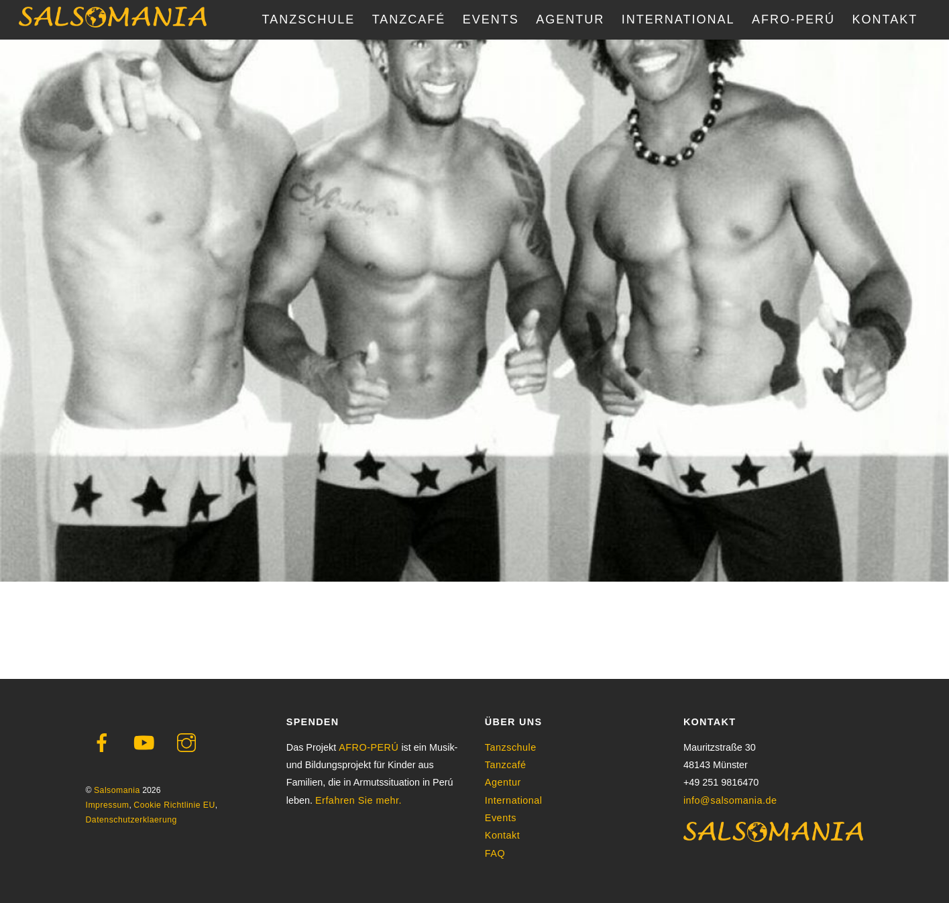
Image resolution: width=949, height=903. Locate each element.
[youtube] (146, 742)
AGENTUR (570, 19)
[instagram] (188, 742)
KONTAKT (885, 19)
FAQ (495, 853)
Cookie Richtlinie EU (174, 805)
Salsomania (117, 790)
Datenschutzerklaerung (131, 820)
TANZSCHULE (308, 19)
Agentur (503, 782)
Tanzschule (511, 747)
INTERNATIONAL (678, 19)
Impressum (107, 805)
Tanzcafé (505, 764)
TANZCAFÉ (409, 19)
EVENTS (491, 19)
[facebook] (104, 742)
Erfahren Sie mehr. (358, 800)
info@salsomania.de (730, 800)
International (514, 800)
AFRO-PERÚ (793, 19)
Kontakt (502, 835)
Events (500, 817)
